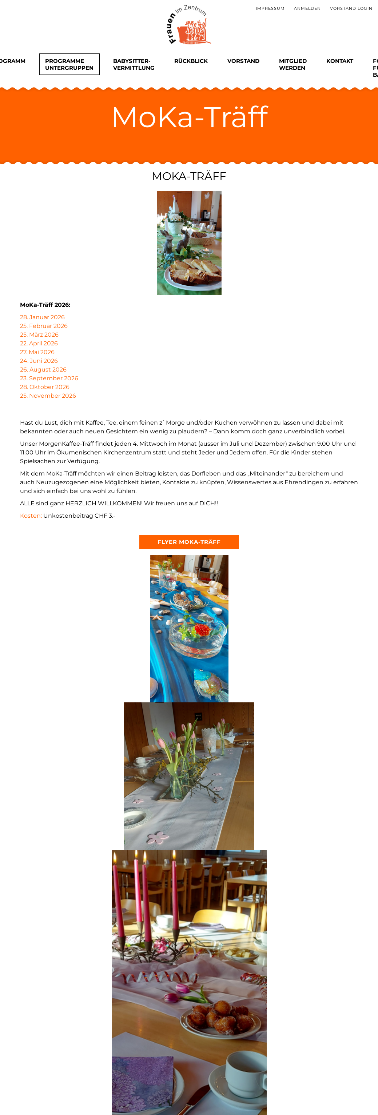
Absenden (60, 1029)
